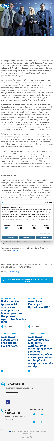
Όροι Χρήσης (44, 435)
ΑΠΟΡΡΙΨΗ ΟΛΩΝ (9, 237)
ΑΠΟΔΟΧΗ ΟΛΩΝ (44, 237)
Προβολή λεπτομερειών (44, 233)
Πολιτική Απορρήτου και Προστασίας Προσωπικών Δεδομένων (20, 435)
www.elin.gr (16, 250)
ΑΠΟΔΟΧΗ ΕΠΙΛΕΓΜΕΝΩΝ (27, 237)
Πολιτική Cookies (37, 435)
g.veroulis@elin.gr (12, 272)
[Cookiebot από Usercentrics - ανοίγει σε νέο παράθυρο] (46, 202)
